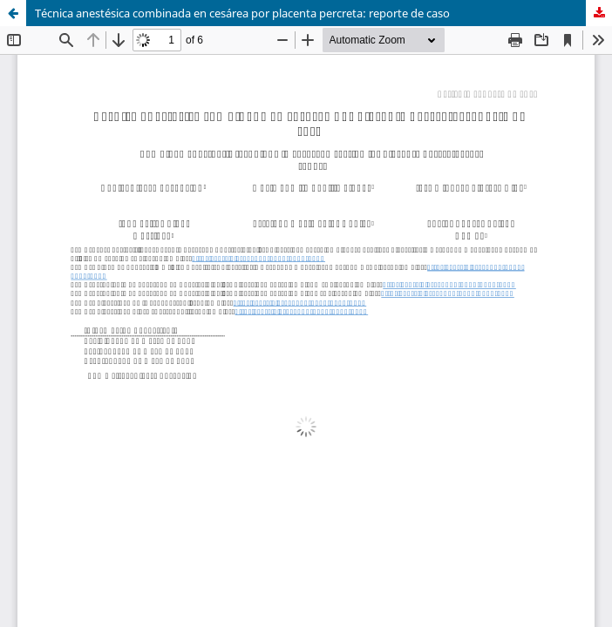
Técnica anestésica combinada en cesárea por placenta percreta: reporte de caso (242, 13)
